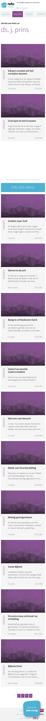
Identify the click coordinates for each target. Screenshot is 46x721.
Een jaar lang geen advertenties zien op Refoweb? (23, 179)
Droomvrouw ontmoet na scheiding (22, 617)
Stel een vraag (23, 187)
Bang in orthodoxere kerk (22, 319)
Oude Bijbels (15, 566)
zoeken (23, 8)
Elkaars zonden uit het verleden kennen (21, 72)
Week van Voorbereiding (22, 468)
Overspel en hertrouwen (22, 120)
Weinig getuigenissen (20, 517)
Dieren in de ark (17, 270)
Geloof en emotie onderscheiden (18, 370)
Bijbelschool (15, 666)
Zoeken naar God (17, 221)
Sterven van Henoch (19, 418)
